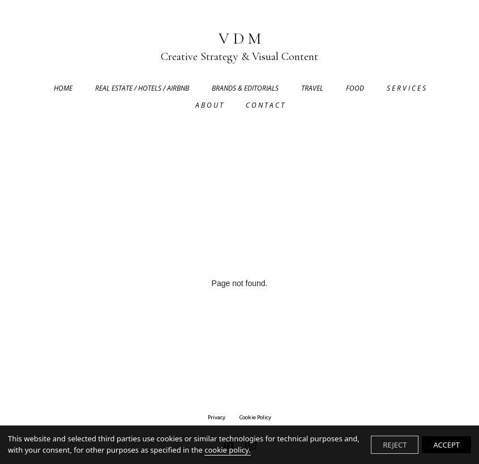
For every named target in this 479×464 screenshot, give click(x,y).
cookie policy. (227, 450)
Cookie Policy (255, 417)
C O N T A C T (265, 105)
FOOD (355, 88)
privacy (216, 417)
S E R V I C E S (406, 88)
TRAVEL (312, 88)
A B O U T (209, 105)
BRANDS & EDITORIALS (245, 88)
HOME (63, 88)
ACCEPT (446, 445)
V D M (239, 47)
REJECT (395, 445)
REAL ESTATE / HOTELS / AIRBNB (142, 88)
